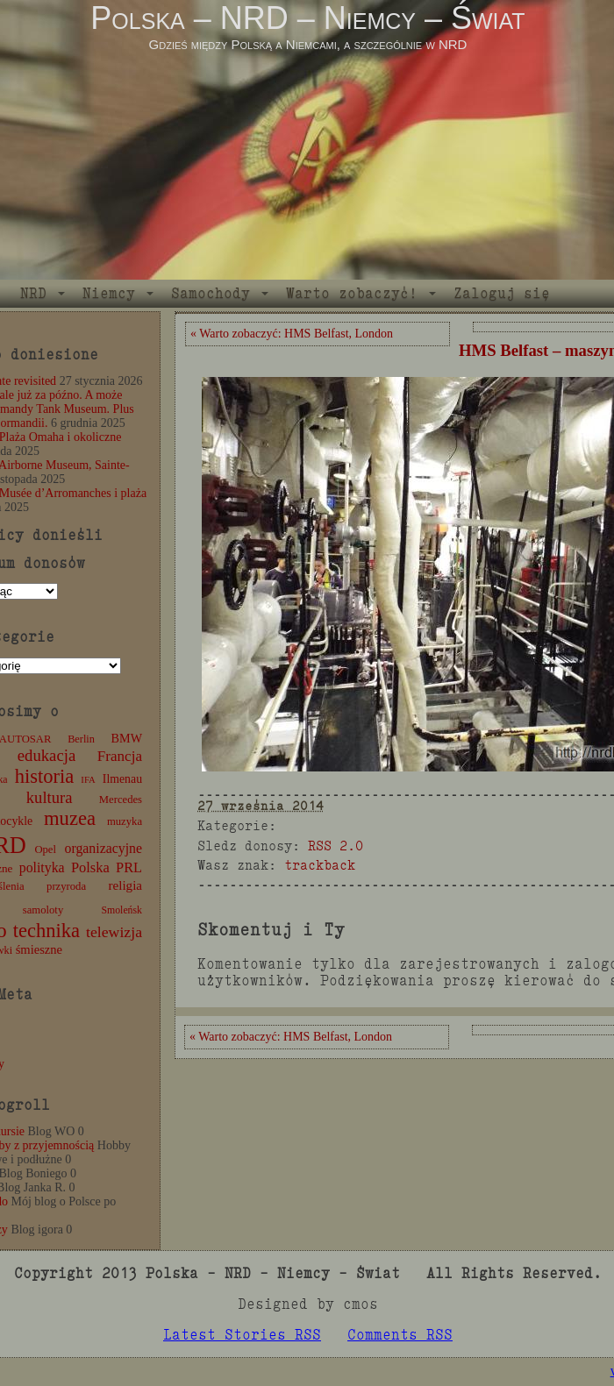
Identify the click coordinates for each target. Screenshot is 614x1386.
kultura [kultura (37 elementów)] (49, 797)
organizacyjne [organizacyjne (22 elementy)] (103, 848)
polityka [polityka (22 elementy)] (42, 867)
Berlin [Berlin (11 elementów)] (81, 739)
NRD (33, 293)
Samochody (210, 293)
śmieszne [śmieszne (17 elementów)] (39, 949)
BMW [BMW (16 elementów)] (126, 738)
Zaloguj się (501, 293)
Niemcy (108, 293)
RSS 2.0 (335, 845)
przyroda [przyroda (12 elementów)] (66, 886)
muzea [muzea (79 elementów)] (70, 818)
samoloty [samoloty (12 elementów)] (43, 910)
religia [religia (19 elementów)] (126, 885)
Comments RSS (400, 1334)
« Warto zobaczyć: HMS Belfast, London (291, 333)
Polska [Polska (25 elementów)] (90, 867)
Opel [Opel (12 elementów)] (45, 849)
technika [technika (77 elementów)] (46, 931)
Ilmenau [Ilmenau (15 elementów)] (122, 778)
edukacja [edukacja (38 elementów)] (47, 755)
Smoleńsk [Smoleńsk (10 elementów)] (121, 910)
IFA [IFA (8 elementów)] (88, 780)
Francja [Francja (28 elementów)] (119, 756)
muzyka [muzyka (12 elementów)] (124, 821)
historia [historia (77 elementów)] (45, 776)
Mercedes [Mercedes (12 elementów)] (120, 799)
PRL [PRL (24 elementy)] (129, 867)
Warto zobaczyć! (352, 293)
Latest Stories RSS (242, 1334)
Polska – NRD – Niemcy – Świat (307, 18)
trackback (319, 864)
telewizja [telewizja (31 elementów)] (114, 932)
